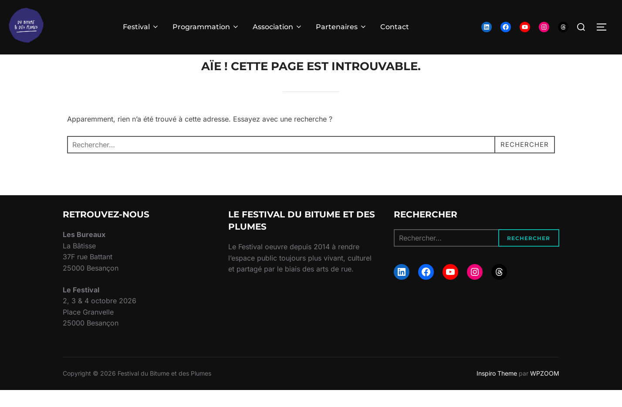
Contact (394, 27)
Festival (141, 27)
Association (278, 27)
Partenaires (341, 27)
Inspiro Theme (497, 390)
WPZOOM (544, 390)
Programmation (206, 27)
